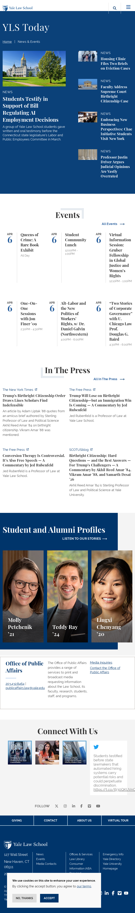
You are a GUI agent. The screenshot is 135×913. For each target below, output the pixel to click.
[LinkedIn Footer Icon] (106, 893)
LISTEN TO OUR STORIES (81, 538)
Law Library (77, 859)
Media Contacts (46, 863)
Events (40, 859)
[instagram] (65, 806)
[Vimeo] (89, 806)
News (40, 854)
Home (7, 41)
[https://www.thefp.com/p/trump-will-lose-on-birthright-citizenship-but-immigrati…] (100, 406)
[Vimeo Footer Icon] (119, 893)
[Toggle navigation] (128, 7)
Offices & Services (81, 854)
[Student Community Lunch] (67, 258)
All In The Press (106, 379)
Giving (17, 820)
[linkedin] (73, 806)
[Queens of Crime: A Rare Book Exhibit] (23, 258)
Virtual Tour (118, 820)
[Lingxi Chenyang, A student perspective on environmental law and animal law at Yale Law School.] (111, 596)
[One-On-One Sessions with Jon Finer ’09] (23, 323)
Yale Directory (112, 859)
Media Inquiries (101, 662)
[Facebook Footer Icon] (113, 893)
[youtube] (98, 806)
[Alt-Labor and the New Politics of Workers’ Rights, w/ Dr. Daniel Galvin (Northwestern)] (67, 323)
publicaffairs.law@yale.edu (25, 688)
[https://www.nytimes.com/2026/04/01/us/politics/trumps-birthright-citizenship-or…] (34, 413)
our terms (84, 886)
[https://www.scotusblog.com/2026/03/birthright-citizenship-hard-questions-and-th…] (100, 473)
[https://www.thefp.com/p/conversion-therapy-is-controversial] (34, 464)
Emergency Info (113, 854)
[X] (56, 806)
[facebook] (81, 806)
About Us (84, 820)
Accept (49, 898)
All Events (110, 224)
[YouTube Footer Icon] (126, 893)
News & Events (29, 41)
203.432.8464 (15, 684)
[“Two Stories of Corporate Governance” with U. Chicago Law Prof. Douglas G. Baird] (112, 323)
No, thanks (24, 898)
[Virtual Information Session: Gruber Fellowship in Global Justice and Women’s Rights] (112, 258)
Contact (50, 820)
